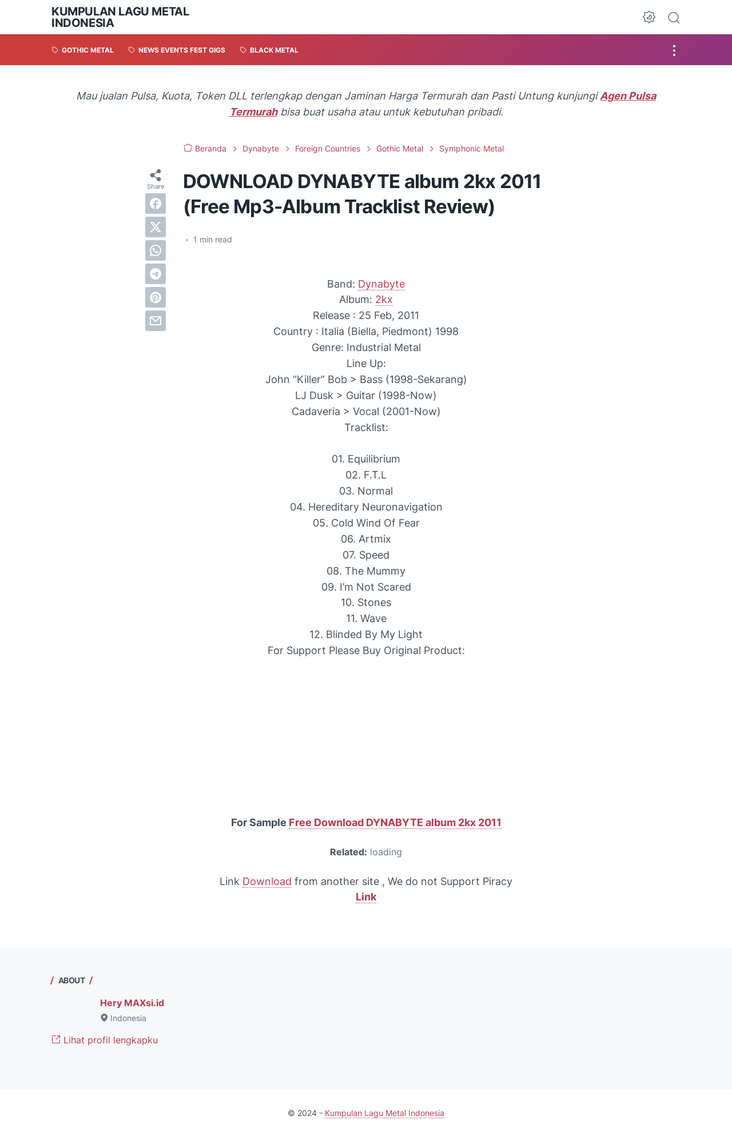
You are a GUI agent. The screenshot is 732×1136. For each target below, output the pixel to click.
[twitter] (155, 227)
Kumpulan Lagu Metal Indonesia (120, 17)
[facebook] (155, 203)
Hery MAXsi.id (132, 1003)
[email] (155, 320)
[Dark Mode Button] (649, 17)
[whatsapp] (155, 250)
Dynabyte (381, 284)
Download (267, 881)
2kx (384, 299)
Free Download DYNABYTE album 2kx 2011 (395, 822)
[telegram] (155, 274)
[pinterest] (155, 297)
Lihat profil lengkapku (104, 1040)
